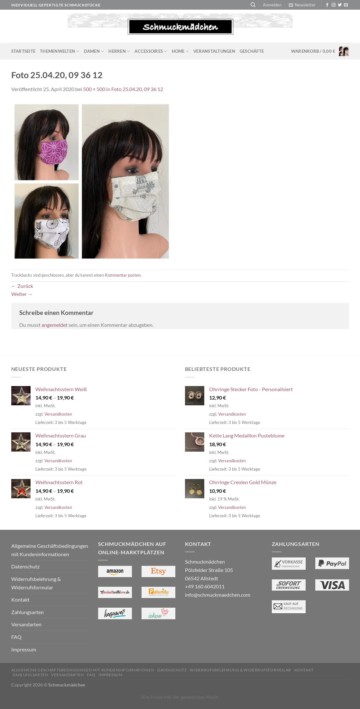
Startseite (23, 51)
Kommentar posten (123, 275)
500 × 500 (94, 89)
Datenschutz (25, 566)
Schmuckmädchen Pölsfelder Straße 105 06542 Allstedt (209, 569)
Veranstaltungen (214, 51)
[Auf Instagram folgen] (334, 5)
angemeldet (55, 325)
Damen (94, 51)
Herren (119, 51)
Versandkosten (58, 414)
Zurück (22, 286)
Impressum (23, 649)
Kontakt (20, 599)
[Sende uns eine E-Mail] (346, 5)
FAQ (16, 637)
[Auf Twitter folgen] (340, 5)
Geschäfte (252, 51)
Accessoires (150, 51)
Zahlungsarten (27, 612)
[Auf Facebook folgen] (327, 5)
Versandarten (26, 624)
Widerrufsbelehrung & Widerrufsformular (36, 583)
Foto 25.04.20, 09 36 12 (137, 89)
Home (180, 51)
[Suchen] (253, 4)
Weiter (22, 294)
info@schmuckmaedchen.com (217, 595)
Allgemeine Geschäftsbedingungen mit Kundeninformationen (49, 550)
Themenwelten (59, 51)
